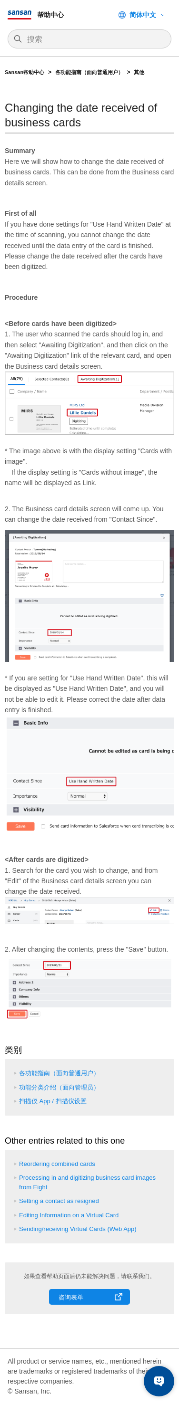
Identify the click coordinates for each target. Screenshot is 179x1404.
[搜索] (94, 39)
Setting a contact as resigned (59, 1200)
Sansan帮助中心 (24, 72)
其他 (139, 72)
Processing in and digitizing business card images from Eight (87, 1182)
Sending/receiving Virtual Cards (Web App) (78, 1228)
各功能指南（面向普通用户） (89, 72)
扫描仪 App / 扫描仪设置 (53, 1101)
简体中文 (142, 15)
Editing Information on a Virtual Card (69, 1215)
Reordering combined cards (57, 1163)
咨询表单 (71, 1297)
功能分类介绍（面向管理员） (59, 1087)
